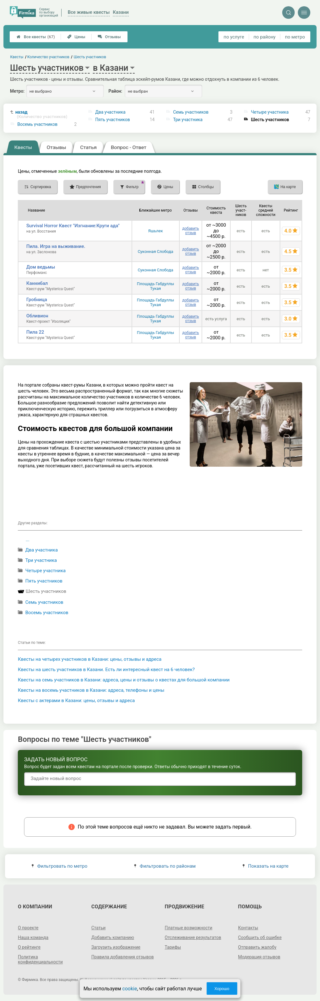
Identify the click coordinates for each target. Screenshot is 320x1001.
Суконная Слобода (155, 251)
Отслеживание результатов (193, 937)
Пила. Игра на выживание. (55, 246)
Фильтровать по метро (60, 866)
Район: (115, 91)
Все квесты (36, 36)
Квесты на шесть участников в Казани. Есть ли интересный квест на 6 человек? (106, 669)
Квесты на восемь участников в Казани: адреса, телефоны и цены (91, 690)
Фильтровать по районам (165, 866)
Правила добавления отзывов (122, 956)
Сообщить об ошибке (260, 937)
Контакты (248, 927)
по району (264, 37)
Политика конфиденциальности (40, 959)
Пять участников (112, 119)
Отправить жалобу (257, 947)
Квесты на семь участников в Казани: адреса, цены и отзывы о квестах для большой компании (123, 680)
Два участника (110, 112)
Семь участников (190, 112)
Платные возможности (188, 927)
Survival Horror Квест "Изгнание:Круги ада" (72, 225)
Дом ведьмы (40, 267)
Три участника (187, 119)
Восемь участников (38, 124)
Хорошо (221, 988)
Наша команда (33, 937)
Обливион (37, 316)
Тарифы (173, 947)
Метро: (17, 91)
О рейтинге (29, 947)
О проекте (28, 927)
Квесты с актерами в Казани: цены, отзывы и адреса (76, 700)
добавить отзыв (190, 230)
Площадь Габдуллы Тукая (155, 286)
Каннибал (37, 283)
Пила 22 (35, 332)
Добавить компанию (112, 937)
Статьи (98, 927)
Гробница (36, 299)
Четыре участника (270, 112)
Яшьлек (155, 230)
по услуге (234, 37)
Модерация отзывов (259, 956)
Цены (76, 36)
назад (41, 114)
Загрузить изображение (115, 947)
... (27, 539)
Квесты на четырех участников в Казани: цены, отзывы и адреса (89, 659)
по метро (295, 37)
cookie (129, 989)
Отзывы (109, 36)
